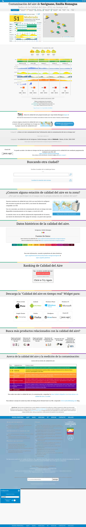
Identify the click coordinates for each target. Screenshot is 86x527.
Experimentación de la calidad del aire (17, 492)
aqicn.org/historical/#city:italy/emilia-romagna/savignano (51, 238)
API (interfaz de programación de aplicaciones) (19, 507)
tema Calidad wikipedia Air (59, 450)
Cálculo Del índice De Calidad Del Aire (17, 501)
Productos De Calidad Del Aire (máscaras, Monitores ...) (20, 505)
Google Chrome (21, 335)
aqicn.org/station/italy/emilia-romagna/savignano (53, 240)
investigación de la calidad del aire (18, 487)
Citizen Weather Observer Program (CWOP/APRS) (43, 522)
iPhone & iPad (21, 323)
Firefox (35, 335)
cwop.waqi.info (41, 497)
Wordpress (50, 335)
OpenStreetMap (67, 36)
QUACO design (40, 512)
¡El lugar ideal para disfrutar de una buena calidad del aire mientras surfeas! (49, 509)
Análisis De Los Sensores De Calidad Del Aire (19, 494)
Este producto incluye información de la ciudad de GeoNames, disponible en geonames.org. (48, 489)
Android (35, 323)
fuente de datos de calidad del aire (16, 500)
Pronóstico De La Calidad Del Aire (16, 503)
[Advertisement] (43, 270)
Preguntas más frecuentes (15, 497)
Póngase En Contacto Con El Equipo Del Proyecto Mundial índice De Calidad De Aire (19, 482)
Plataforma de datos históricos (15, 508)
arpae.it (66, 115)
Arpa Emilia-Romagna (43, 523)
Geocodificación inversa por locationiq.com (47, 505)
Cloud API (65, 335)
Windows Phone (50, 323)
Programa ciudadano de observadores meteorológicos (50, 495)
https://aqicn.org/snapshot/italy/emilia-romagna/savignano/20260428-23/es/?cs (43, 141)
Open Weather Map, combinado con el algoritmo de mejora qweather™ (48, 493)
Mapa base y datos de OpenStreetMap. (46, 507)
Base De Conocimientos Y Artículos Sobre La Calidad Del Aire (20, 490)
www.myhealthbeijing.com (69, 457)
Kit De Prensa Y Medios (13, 484)
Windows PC (65, 323)
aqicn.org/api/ (62, 155)
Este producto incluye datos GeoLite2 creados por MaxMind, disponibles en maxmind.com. (48, 486)
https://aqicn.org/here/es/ (43, 136)
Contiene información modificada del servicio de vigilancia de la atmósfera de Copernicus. (47, 499)
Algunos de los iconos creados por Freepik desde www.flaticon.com (47, 502)
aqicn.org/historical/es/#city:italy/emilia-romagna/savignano (42, 255)
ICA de (18, 14)
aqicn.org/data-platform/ (43, 257)
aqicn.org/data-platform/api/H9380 (49, 153)
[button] (47, 17)
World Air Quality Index (41, 465)
